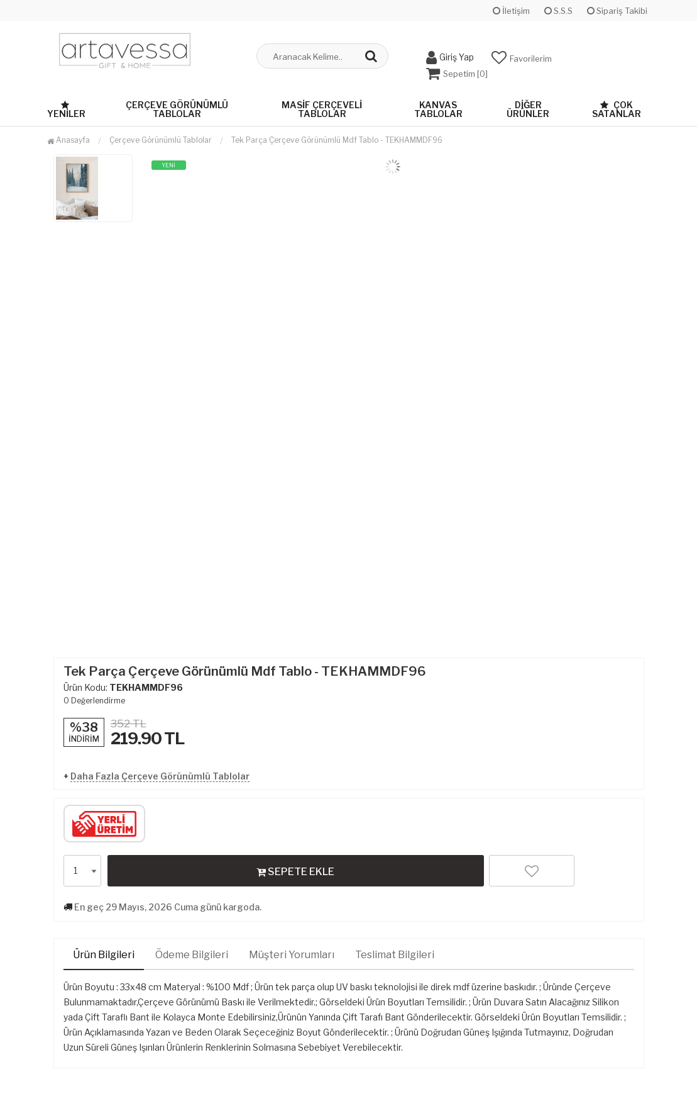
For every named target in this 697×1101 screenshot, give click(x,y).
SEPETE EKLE (295, 871)
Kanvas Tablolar (438, 108)
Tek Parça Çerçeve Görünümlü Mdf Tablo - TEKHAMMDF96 (336, 139)
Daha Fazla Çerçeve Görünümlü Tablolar (160, 775)
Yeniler (66, 109)
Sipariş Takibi (617, 11)
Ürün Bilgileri (103, 954)
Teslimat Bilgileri (394, 954)
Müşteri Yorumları (291, 954)
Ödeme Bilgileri (191, 954)
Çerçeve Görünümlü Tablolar (177, 108)
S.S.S (558, 11)
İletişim (511, 11)
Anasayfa (68, 139)
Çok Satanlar (616, 108)
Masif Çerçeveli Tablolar (322, 108)
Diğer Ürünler (528, 108)
